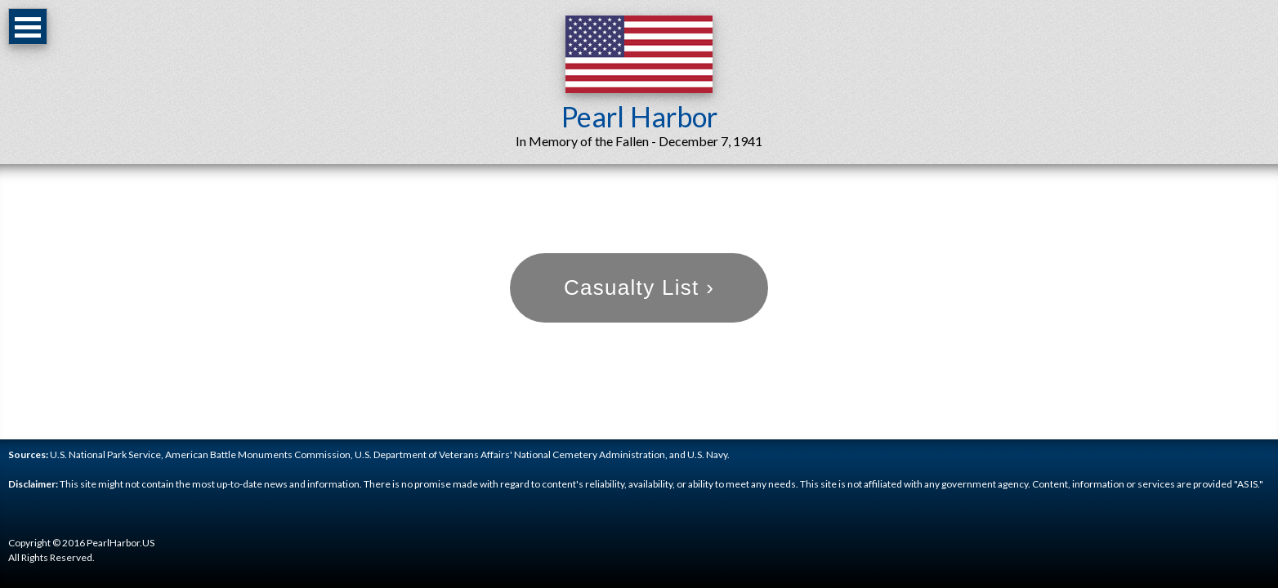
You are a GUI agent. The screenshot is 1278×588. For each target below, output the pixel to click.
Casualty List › (639, 287)
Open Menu (27, 26)
